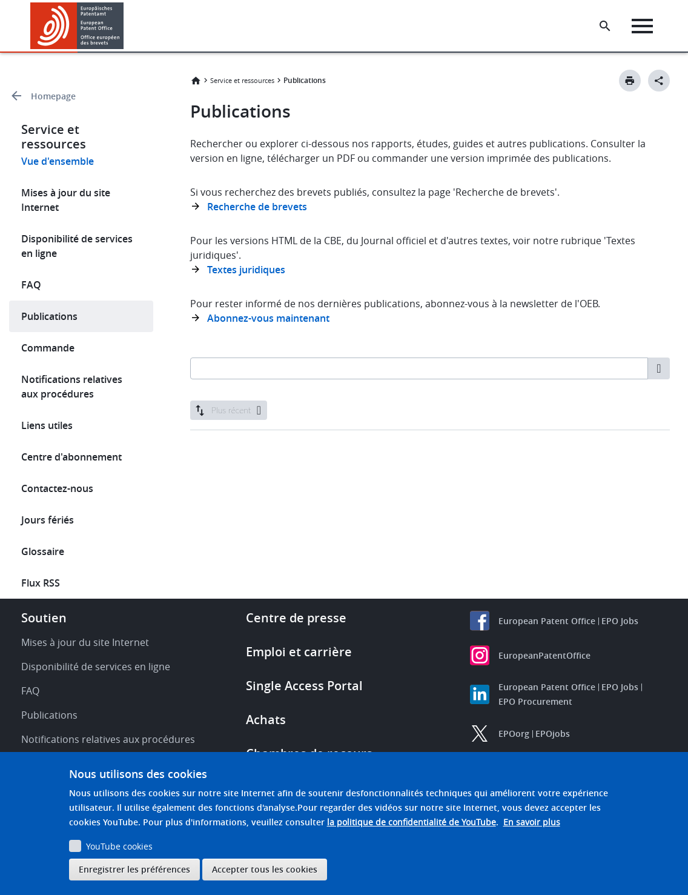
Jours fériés (47, 520)
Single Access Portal (304, 685)
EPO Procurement (535, 701)
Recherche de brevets (257, 206)
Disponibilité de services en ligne (77, 246)
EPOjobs (552, 733)
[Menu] (643, 26)
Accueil (195, 80)
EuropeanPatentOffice (544, 655)
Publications (49, 316)
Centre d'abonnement (71, 457)
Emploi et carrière (299, 652)
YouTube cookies (119, 846)
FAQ (31, 284)
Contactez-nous (57, 488)
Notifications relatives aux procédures (71, 387)
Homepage (53, 96)
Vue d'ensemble (57, 161)
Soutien (44, 618)
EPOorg (513, 733)
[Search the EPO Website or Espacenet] (606, 26)
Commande (47, 347)
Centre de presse (296, 618)
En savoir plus (531, 822)
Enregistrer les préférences (134, 869)
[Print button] (630, 80)
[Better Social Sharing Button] (659, 80)
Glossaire (42, 551)
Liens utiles (47, 425)
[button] (125, 26)
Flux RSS (40, 583)
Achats (266, 719)
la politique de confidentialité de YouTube (411, 822)
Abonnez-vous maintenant (268, 318)
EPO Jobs (619, 621)
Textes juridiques (246, 269)
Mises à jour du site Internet (65, 200)
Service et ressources (242, 80)
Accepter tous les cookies (264, 869)
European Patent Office (546, 621)
